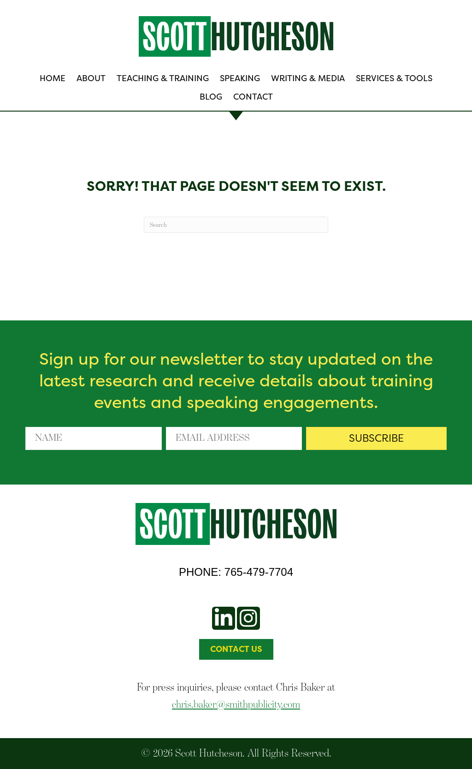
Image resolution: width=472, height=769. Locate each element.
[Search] (236, 225)
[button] (376, 438)
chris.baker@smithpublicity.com (236, 704)
